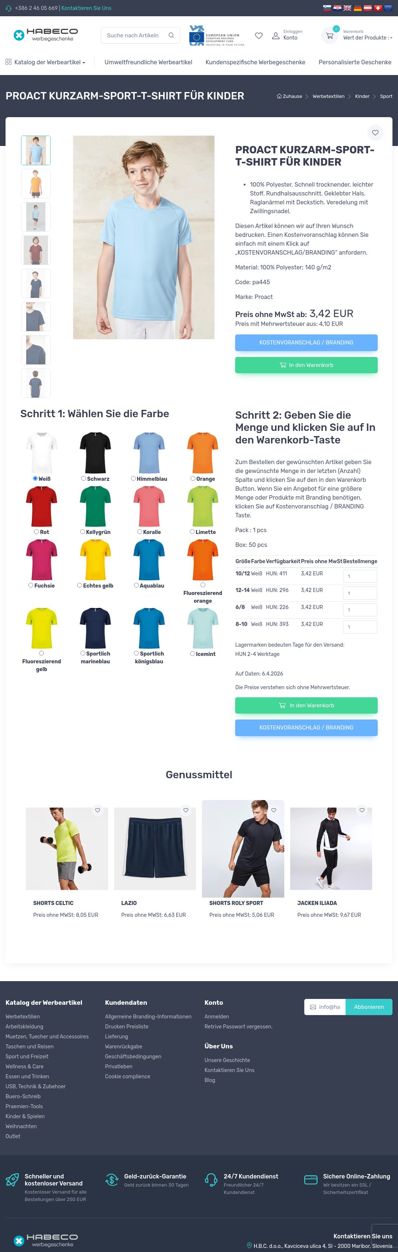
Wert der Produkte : (367, 35)
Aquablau (149, 586)
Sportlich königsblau (149, 658)
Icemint (203, 654)
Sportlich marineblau (95, 658)
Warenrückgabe (124, 1047)
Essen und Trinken (27, 1077)
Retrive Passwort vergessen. (238, 1027)
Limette (203, 532)
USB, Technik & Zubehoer (36, 1086)
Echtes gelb (95, 586)
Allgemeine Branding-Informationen (148, 1017)
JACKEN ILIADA (317, 903)
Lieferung (116, 1037)
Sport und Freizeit (27, 1057)
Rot (41, 532)
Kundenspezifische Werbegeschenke (255, 62)
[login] (289, 35)
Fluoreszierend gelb (41, 662)
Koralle (149, 532)
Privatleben (119, 1067)
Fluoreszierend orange (202, 593)
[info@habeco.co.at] (325, 1007)
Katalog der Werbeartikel (43, 62)
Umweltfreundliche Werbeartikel (148, 62)
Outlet (13, 1136)
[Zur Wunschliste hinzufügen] (98, 810)
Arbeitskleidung (24, 1027)
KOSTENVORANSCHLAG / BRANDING (306, 342)
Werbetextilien (23, 1017)
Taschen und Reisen (30, 1047)
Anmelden (217, 1017)
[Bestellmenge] (360, 576)
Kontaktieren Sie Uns (86, 8)
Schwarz (95, 479)
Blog (210, 1080)
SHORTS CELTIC (53, 903)
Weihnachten (21, 1126)
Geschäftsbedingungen (133, 1057)
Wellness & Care (25, 1067)
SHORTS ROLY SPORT (236, 903)
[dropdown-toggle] (329, 35)
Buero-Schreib (23, 1096)
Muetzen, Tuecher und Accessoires (47, 1037)
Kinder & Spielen (25, 1116)
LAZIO (129, 903)
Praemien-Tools (24, 1106)
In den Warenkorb (306, 364)
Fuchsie (41, 586)
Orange (203, 479)
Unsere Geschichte (227, 1060)
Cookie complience (128, 1077)
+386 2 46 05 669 (36, 8)
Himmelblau (149, 479)
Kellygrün (95, 532)
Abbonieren (369, 1007)
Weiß (42, 479)
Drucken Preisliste (127, 1027)
